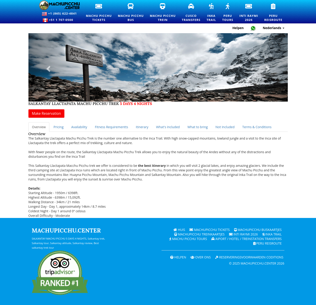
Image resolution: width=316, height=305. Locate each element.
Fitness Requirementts (111, 127)
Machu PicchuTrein (163, 12)
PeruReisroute (273, 12)
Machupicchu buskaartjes (258, 230)
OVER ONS (200, 257)
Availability (79, 127)
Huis (179, 230)
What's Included (168, 127)
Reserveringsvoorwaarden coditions (249, 257)
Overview (39, 127)
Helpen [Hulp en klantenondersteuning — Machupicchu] (238, 28)
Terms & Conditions (257, 127)
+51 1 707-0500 (59, 20)
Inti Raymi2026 (248, 12)
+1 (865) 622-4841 (59, 14)
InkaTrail (212, 12)
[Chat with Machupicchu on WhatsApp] (253, 28)
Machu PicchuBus (131, 12)
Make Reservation (46, 113)
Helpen (178, 257)
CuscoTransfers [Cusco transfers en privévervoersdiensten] (191, 12)
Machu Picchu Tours (188, 239)
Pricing (58, 127)
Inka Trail (272, 234)
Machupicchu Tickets (210, 230)
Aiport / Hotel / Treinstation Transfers (246, 239)
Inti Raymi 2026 (243, 234)
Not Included (225, 127)
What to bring (197, 127)
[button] (47, 67)
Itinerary (142, 127)
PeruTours (228, 12)
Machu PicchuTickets (99, 12)
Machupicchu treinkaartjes (199, 234)
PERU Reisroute (267, 243)
